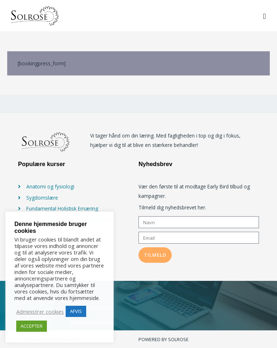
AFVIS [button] (76, 311)
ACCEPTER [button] (32, 326)
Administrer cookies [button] (40, 311)
